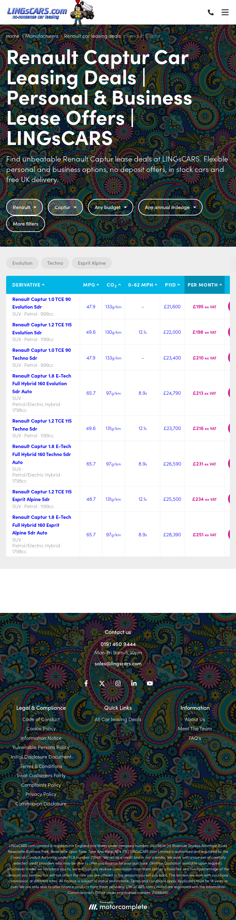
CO (111, 284)
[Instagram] (118, 684)
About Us (195, 719)
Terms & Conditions (41, 765)
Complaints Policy (41, 784)
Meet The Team (195, 728)
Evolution (22, 262)
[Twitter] (102, 684)
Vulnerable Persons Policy (41, 746)
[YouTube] (150, 684)
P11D (170, 284)
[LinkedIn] (134, 684)
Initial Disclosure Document (41, 756)
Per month (203, 284)
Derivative (26, 284)
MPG (89, 284)
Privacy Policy (40, 793)
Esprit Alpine (92, 262)
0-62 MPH (140, 284)
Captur (66, 206)
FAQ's (195, 737)
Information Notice (41, 737)
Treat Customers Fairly (41, 775)
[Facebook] (86, 684)
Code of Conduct (41, 719)
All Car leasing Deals (118, 719)
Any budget (111, 206)
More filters (25, 223)
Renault (25, 206)
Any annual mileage (171, 206)
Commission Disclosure (41, 803)
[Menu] (225, 12)
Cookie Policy (41, 728)
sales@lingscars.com (118, 663)
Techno (55, 262)
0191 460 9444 (118, 644)
